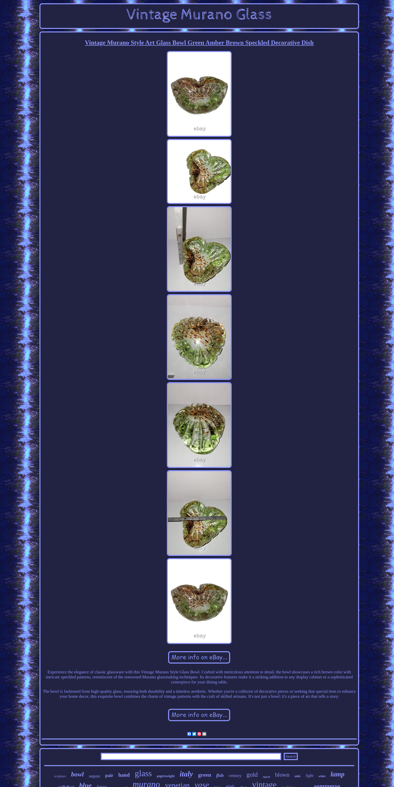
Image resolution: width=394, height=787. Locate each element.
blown (282, 775)
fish (220, 775)
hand (124, 775)
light (309, 775)
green (204, 775)
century (235, 775)
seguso (94, 776)
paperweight (166, 776)
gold (252, 774)
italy (186, 774)
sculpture (60, 776)
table (297, 776)
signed (266, 776)
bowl (77, 774)
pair (109, 775)
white (321, 776)
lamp (337, 774)
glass (143, 773)
